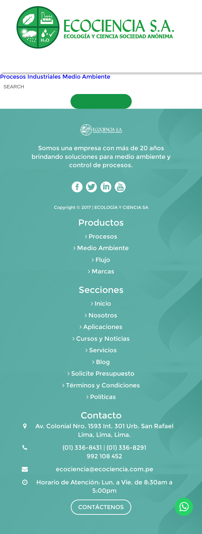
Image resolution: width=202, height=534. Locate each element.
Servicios (103, 350)
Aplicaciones (102, 327)
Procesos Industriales (30, 76)
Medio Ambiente (86, 76)
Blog (103, 362)
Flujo (102, 259)
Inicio (103, 303)
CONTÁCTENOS (101, 507)
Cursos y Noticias (103, 338)
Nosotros (102, 315)
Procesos (103, 236)
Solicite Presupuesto (102, 373)
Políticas (103, 397)
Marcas (103, 271)
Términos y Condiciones (103, 385)
